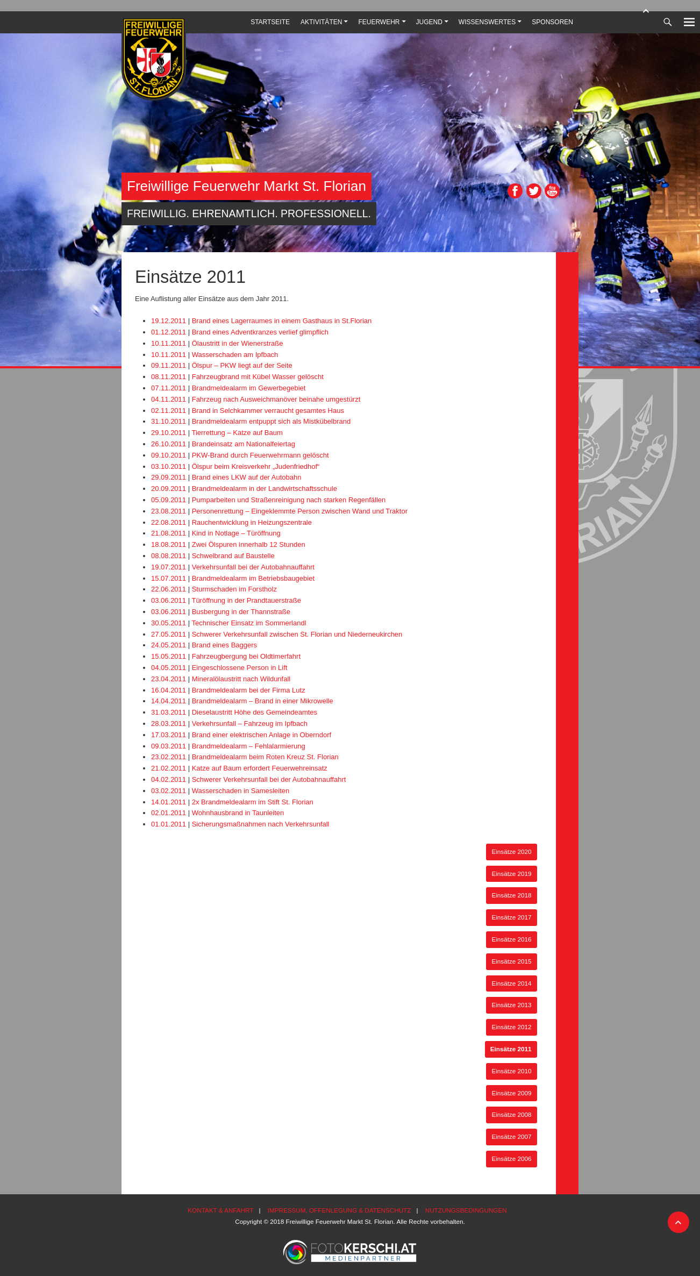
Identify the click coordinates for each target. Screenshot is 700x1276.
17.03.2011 (168, 735)
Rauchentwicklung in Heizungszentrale (252, 522)
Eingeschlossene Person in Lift (240, 668)
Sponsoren (552, 22)
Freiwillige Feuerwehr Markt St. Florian (246, 186)
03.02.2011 (168, 791)
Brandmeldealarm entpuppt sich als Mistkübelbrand (271, 421)
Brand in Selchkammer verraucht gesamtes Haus (268, 411)
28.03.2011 (168, 723)
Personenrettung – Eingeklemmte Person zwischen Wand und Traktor (300, 511)
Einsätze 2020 (511, 851)
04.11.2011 (168, 399)
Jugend (429, 22)
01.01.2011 (168, 824)
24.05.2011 (168, 645)
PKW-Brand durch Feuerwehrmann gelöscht (260, 455)
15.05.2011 (168, 656)
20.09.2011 (168, 488)
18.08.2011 (168, 544)
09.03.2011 (168, 746)
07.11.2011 (168, 388)
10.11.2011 (168, 343)
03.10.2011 (168, 466)
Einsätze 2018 (511, 895)
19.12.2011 (168, 321)
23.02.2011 (168, 757)
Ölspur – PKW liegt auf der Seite (242, 365)
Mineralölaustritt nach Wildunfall (241, 679)
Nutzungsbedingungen (466, 1210)
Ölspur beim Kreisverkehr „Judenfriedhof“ (256, 466)
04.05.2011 (168, 668)
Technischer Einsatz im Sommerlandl (248, 623)
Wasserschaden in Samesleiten (241, 791)
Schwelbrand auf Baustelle (233, 556)
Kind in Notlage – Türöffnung (236, 533)
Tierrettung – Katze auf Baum (236, 433)
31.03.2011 (168, 712)
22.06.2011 (168, 589)
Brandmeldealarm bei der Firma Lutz (248, 690)
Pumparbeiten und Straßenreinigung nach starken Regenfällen (289, 500)
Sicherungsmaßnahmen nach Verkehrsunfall (261, 824)
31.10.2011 (168, 421)
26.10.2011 (168, 444)
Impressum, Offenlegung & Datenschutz (339, 1210)
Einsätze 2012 (511, 1026)
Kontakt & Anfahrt (220, 1210)
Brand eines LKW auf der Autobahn (247, 477)
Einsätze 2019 (511, 873)
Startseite (270, 22)
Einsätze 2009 (511, 1092)
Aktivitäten (321, 22)
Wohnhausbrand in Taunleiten (238, 813)
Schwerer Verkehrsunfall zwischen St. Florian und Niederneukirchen (297, 634)
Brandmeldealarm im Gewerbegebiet (249, 388)
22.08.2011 (168, 522)
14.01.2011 (168, 802)
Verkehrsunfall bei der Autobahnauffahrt (253, 567)
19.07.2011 (168, 567)
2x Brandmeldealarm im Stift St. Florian (252, 802)
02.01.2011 (168, 813)
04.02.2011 (168, 779)
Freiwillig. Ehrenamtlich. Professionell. (249, 213)
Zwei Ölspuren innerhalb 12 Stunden (248, 544)
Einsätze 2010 (511, 1070)
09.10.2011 (168, 455)
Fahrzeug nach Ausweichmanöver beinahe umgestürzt (276, 399)
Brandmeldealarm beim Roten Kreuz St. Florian (265, 757)
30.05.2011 (168, 623)
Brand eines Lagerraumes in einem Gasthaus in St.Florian (282, 321)
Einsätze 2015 (511, 961)
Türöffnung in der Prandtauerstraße (246, 600)
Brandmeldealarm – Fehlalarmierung (248, 746)
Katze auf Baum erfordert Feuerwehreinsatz (259, 768)
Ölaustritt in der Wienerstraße (237, 343)
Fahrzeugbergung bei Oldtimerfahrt (246, 656)
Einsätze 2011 (511, 1048)
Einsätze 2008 (511, 1114)
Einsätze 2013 (511, 1004)
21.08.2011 (168, 533)
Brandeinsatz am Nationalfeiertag (243, 444)
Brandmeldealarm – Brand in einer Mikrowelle (262, 701)
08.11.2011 (168, 377)
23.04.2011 (168, 679)
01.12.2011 (168, 332)
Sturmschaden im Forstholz (234, 589)
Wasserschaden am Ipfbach (235, 355)
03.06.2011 (168, 600)
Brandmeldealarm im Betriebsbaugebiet (253, 578)
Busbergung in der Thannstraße (241, 612)
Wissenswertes (487, 22)
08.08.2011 (168, 556)
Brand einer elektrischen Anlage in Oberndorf (261, 735)
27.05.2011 (168, 634)
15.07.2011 (168, 578)
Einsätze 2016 (511, 939)
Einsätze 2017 (511, 917)
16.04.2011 (168, 690)
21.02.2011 (168, 768)
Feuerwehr (378, 22)
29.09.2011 (168, 477)
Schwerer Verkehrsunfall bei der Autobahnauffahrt (269, 779)
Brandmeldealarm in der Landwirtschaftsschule (264, 488)
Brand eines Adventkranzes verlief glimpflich (260, 332)
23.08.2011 (168, 511)
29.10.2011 (168, 433)
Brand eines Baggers (224, 645)
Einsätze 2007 (511, 1136)
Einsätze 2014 (511, 983)
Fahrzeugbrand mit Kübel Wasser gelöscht (258, 377)
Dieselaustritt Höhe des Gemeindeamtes (254, 712)
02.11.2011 (168, 411)
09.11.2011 (168, 365)
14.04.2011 (168, 701)
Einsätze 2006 (511, 1158)
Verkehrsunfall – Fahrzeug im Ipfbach (250, 723)
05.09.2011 (168, 500)
